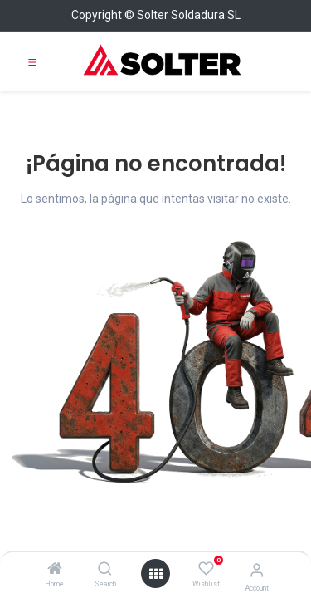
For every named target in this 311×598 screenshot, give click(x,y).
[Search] (105, 569)
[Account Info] (257, 570)
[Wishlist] (206, 569)
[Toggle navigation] (32, 61)
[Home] (54, 569)
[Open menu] (156, 574)
